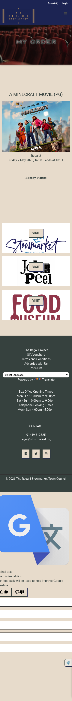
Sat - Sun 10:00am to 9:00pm (36, 400)
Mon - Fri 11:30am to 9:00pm (36, 396)
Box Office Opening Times (36, 391)
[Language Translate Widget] (36, 374)
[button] (65, 13)
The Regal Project (36, 350)
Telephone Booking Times (36, 405)
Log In (65, 3)
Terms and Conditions (36, 359)
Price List (36, 368)
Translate (44, 379)
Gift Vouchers (36, 354)
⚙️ (68, 663)
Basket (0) (53, 3)
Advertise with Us (36, 363)
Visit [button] (36, 233)
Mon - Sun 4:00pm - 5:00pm (36, 409)
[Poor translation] (19, 592)
